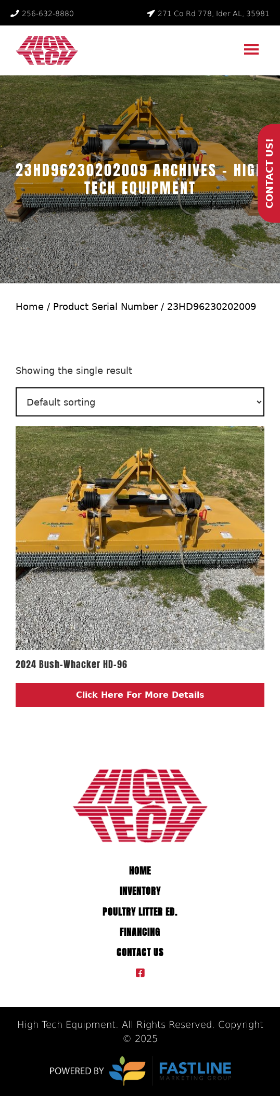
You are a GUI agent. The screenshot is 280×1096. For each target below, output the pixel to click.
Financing (140, 932)
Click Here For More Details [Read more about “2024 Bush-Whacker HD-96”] (140, 695)
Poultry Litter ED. (140, 912)
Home (30, 306)
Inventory (140, 891)
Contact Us (140, 952)
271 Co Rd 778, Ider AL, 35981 (208, 13)
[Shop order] (140, 401)
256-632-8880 (42, 13)
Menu (252, 46)
